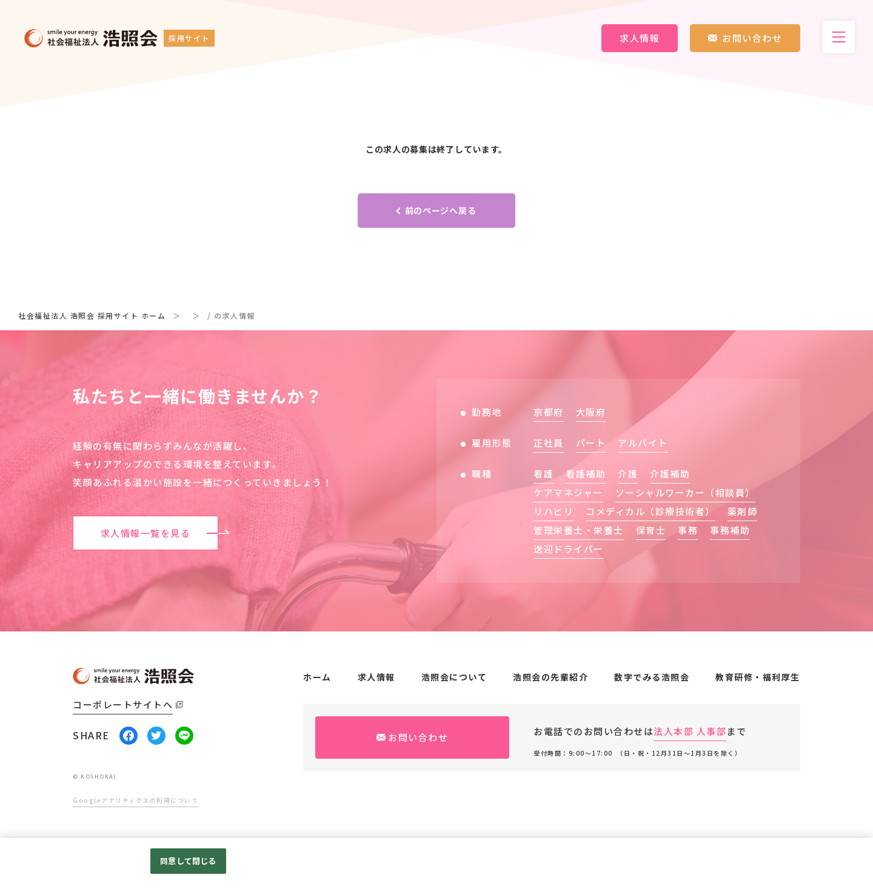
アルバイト (643, 442)
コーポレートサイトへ (123, 704)
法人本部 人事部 (690, 731)
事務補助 (730, 530)
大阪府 (591, 411)
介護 (628, 473)
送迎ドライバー (569, 548)
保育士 (651, 530)
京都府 (549, 411)
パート (591, 442)
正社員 (549, 442)
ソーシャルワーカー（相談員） (685, 492)
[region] (436, 865)
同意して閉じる (188, 861)
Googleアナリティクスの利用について (135, 800)
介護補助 (670, 473)
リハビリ (554, 511)
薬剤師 (743, 511)
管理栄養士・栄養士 (579, 530)
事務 (688, 530)
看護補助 (586, 473)
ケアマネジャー (568, 492)
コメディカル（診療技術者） (650, 511)
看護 (544, 473)
